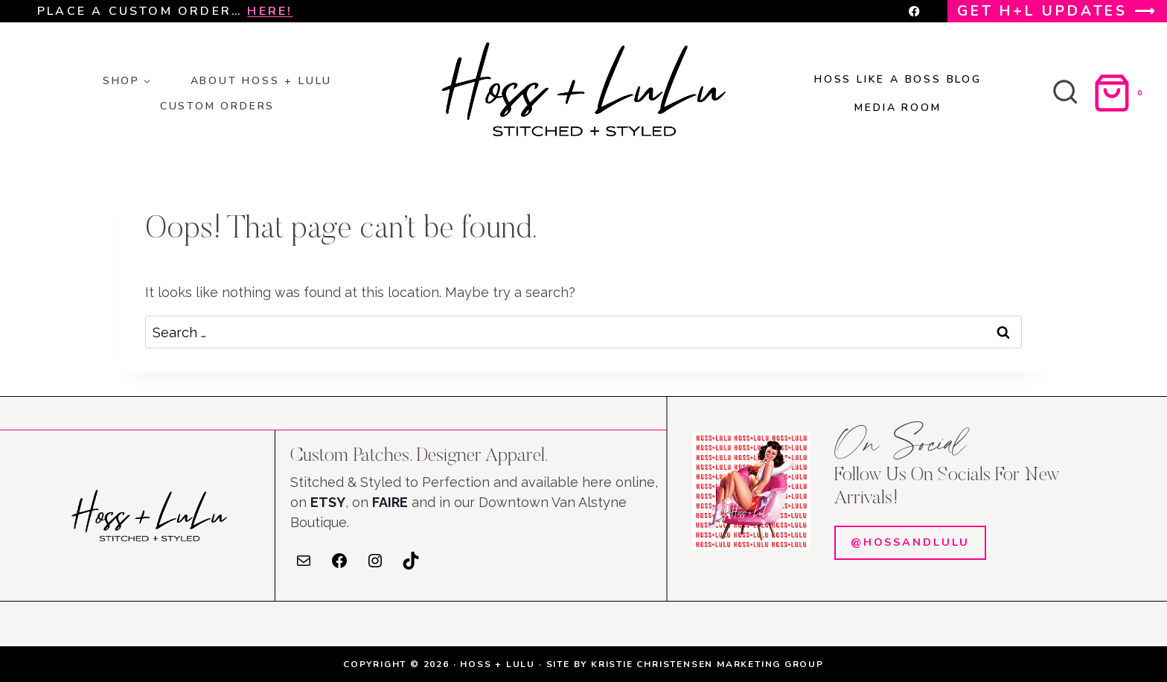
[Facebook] (914, 11)
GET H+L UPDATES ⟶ (1057, 11)
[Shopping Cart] (1120, 93)
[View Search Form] (1065, 93)
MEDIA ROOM (897, 108)
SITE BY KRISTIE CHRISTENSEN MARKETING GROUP (685, 664)
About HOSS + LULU (262, 81)
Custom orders (217, 106)
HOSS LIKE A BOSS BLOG (898, 79)
